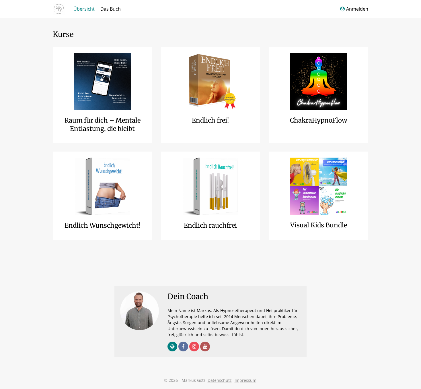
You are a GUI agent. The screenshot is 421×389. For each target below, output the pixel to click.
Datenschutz (220, 380)
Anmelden (354, 9)
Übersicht (84, 9)
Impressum (245, 380)
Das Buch (110, 9)
